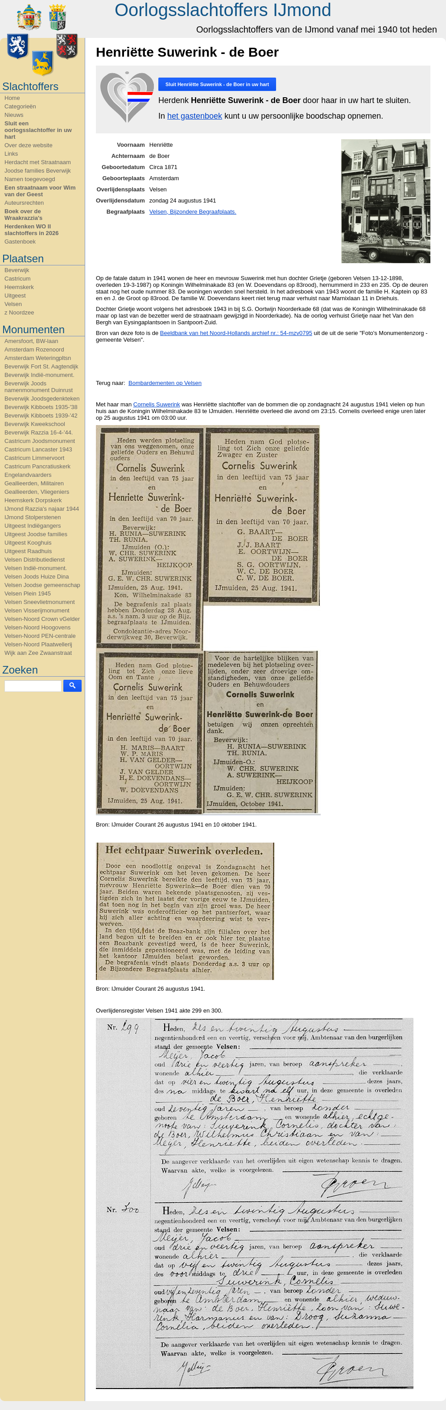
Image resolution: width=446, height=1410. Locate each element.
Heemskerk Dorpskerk (33, 500)
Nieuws (14, 115)
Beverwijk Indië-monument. (39, 375)
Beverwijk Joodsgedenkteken (41, 398)
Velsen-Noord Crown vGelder (42, 619)
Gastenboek (20, 241)
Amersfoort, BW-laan (31, 341)
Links (11, 153)
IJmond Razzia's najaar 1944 (41, 508)
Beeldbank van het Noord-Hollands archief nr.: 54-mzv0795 (236, 333)
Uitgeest (15, 295)
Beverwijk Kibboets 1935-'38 (41, 407)
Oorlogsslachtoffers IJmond (223, 10)
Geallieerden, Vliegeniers (36, 491)
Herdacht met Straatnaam (37, 162)
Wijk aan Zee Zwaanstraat (38, 652)
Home (12, 98)
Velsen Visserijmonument (37, 610)
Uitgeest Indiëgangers (32, 525)
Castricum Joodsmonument (39, 441)
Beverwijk (16, 270)
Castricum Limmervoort (34, 458)
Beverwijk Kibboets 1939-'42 (41, 415)
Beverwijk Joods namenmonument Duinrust (38, 386)
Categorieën (20, 106)
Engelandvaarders (28, 474)
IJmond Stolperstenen (32, 517)
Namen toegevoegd (29, 179)
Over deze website (28, 145)
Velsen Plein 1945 (27, 593)
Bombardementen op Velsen (165, 383)
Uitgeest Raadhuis (28, 551)
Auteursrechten (24, 202)
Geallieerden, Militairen (34, 483)
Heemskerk (19, 287)
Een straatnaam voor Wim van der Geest (40, 191)
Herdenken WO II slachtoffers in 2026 (31, 229)
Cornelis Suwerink (156, 404)
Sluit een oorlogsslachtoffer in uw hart (38, 130)
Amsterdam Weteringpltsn (37, 358)
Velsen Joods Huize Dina (36, 576)
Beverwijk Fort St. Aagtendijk (41, 366)
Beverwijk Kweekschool (34, 424)
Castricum (17, 278)
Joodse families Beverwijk (37, 170)
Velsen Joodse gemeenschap (42, 585)
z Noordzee (19, 312)
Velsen (13, 304)
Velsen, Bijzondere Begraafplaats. (192, 211)
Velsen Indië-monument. (35, 568)
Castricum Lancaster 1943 (38, 449)
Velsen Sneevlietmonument (39, 602)
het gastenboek (194, 116)
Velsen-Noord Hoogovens (37, 627)
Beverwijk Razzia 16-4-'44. (38, 432)
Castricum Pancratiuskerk (37, 466)
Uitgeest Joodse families (35, 534)
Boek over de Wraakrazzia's (23, 214)
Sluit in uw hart (217, 84)
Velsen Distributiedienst (34, 559)
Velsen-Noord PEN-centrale (40, 636)
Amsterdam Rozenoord (34, 349)
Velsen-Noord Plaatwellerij (38, 644)
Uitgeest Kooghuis (28, 542)
